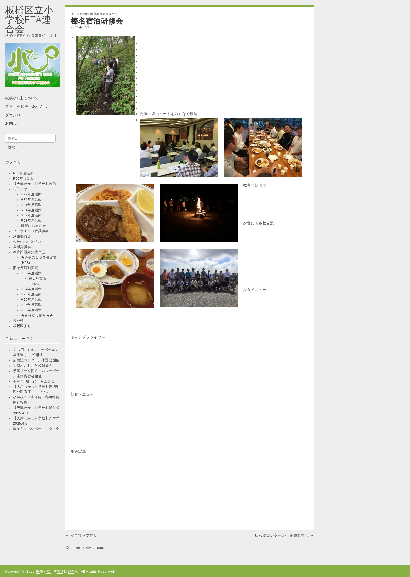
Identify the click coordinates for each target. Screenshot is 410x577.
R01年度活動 (31, 210)
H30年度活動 (31, 200)
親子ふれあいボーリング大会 (36, 429)
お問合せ (13, 123)
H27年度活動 (31, 305)
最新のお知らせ (33, 226)
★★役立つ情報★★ (37, 315)
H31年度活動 (31, 205)
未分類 (18, 321)
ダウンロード (16, 115)
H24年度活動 (31, 289)
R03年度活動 (31, 220)
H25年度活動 (31, 294)
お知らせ (20, 189)
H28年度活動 (31, 310)
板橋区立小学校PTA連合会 (29, 19)
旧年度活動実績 (25, 268)
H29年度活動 (31, 194)
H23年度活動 (31, 273)
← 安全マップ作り (81, 535)
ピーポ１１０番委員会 (31, 231)
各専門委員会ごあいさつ (26, 107)
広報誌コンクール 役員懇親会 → (284, 535)
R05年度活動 (23, 178)
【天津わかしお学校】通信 (34, 184)
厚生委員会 (22, 236)
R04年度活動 (23, 173)
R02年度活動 (31, 215)
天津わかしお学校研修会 (33, 366)
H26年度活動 (31, 299)
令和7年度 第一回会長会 (33, 381)
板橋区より (22, 326)
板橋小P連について (22, 98)
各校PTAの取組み (27, 242)
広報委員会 (22, 247)
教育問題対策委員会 (29, 252)
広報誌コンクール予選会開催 (36, 360)
